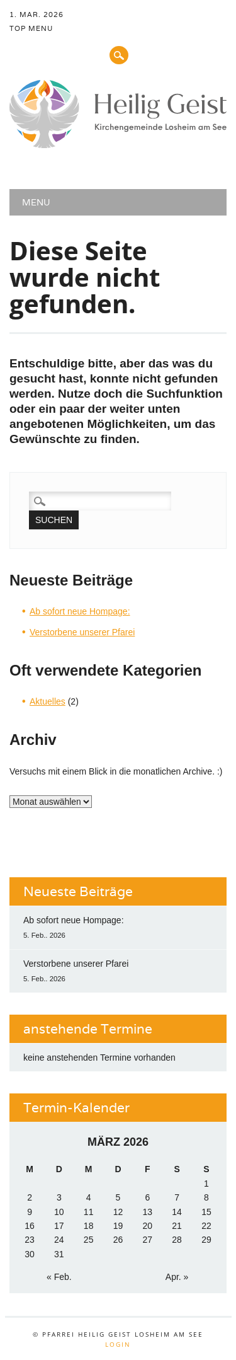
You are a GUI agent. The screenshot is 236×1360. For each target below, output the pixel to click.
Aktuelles (47, 701)
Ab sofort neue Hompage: (80, 611)
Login (118, 1344)
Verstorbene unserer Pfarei (82, 632)
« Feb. (59, 1277)
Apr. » (177, 1277)
